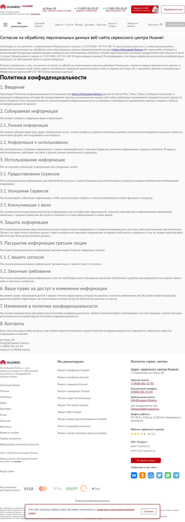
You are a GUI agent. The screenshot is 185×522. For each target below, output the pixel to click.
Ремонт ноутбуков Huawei (73, 377)
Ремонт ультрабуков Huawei (74, 426)
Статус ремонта (175, 24)
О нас (69, 24)
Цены (59, 24)
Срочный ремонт (40, 25)
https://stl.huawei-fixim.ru (127, 49)
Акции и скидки (112, 25)
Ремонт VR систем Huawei (72, 405)
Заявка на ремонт (132, 25)
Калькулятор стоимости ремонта (19, 444)
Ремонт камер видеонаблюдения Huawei (82, 419)
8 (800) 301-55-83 (142, 391)
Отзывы (79, 24)
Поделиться (134, 475)
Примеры (5, 397)
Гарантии (101, 24)
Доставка (90, 24)
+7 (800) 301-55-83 (87, 8)
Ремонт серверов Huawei (72, 384)
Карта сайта (7, 471)
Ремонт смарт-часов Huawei (74, 398)
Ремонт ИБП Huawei (69, 412)
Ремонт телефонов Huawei (73, 370)
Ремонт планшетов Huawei (73, 391)
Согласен (149, 511)
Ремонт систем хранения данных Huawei (82, 433)
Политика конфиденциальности (92, 500)
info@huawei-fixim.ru (144, 400)
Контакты (153, 24)
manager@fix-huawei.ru (145, 409)
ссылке (17, 461)
